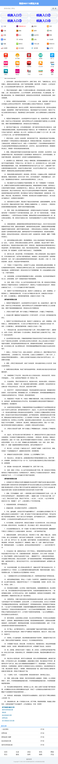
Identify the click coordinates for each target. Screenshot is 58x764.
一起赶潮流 (4, 729)
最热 (17, 754)
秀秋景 (4, 712)
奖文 (5, 754)
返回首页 (29, 759)
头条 (17, 752)
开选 (52, 754)
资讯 (40, 752)
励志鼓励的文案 (7, 715)
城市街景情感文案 (7, 709)
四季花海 (4, 718)
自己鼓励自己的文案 (8, 720)
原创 (29, 752)
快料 (29, 754)
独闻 (40, 754)
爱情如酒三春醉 (6, 737)
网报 (52, 752)
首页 (5, 752)
